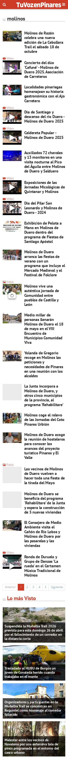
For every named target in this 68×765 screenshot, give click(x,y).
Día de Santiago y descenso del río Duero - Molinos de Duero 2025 (44, 116)
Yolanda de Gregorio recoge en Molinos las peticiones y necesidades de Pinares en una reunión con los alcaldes (43, 364)
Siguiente (57, 587)
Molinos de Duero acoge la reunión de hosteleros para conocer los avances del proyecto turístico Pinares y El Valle (44, 446)
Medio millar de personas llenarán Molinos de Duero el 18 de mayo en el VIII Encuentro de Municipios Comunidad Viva (43, 328)
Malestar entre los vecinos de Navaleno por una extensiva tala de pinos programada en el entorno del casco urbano (32, 746)
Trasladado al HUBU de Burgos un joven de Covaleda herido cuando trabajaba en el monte (30, 672)
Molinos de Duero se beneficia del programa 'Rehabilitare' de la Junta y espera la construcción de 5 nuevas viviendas (44, 503)
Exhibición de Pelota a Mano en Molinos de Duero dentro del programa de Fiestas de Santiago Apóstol (43, 232)
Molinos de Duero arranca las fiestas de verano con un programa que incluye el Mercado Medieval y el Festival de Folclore (44, 263)
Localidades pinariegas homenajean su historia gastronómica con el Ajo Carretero (44, 93)
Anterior (10, 587)
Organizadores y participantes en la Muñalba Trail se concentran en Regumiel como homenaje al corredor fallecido (33, 708)
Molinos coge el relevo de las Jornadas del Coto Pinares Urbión (44, 419)
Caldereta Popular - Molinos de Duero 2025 (43, 135)
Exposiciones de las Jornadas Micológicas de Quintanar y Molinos (44, 187)
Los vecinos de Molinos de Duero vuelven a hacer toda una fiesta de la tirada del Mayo (44, 475)
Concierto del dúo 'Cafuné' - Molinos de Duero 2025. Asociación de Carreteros (43, 69)
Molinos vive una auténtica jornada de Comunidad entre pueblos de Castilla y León (41, 295)
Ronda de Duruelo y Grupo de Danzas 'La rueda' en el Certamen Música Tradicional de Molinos (42, 566)
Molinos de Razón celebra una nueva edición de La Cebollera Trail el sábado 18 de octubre (43, 42)
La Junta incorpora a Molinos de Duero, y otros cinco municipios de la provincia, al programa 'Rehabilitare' (43, 395)
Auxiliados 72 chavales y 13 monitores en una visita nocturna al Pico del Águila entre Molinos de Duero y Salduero (44, 162)
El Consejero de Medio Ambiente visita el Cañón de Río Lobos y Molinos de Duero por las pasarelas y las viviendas (42, 534)
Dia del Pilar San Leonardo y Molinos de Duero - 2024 (43, 208)
